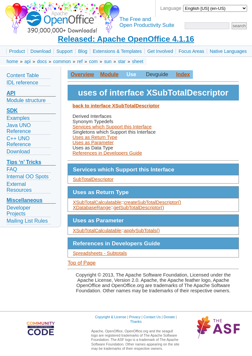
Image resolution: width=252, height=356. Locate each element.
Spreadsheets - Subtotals (100, 253)
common (62, 61)
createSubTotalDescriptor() (152, 202)
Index (183, 74)
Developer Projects (19, 210)
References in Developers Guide (107, 153)
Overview (82, 74)
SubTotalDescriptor (93, 179)
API (11, 93)
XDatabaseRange (92, 207)
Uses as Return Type (95, 137)
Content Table (23, 75)
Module (109, 74)
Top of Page (81, 263)
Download (41, 51)
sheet (137, 61)
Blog (82, 51)
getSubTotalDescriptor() (139, 207)
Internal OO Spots (28, 176)
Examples (18, 118)
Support (64, 51)
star (121, 61)
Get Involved (160, 51)
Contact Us (152, 317)
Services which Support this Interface (112, 126)
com (93, 61)
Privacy (134, 317)
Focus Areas (191, 51)
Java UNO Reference (19, 128)
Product (17, 51)
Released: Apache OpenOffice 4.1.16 (126, 38)
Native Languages (228, 51)
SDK (12, 110)
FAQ (12, 169)
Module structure (26, 100)
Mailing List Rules (27, 221)
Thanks (136, 321)
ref (79, 61)
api (28, 61)
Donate (169, 317)
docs (42, 61)
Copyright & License (110, 317)
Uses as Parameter (93, 142)
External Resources (19, 187)
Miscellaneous (24, 200)
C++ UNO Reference (19, 141)
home (12, 61)
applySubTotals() (142, 230)
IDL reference (22, 82)
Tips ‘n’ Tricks (24, 162)
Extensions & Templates (117, 51)
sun (108, 61)
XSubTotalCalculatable (97, 202)
